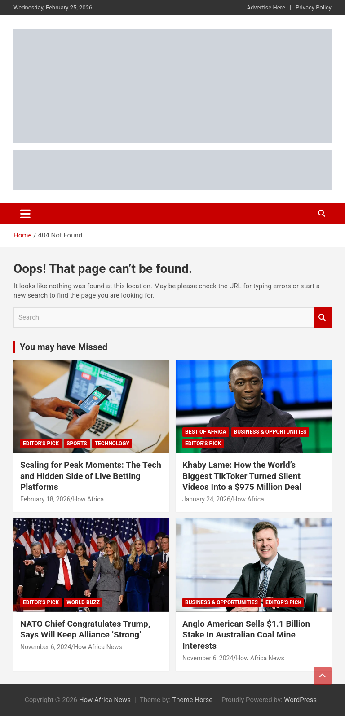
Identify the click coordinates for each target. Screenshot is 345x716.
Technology (112, 443)
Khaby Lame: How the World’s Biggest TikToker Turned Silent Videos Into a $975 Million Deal (241, 476)
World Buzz (83, 602)
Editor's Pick (41, 443)
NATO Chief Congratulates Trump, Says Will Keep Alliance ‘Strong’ (85, 629)
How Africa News (98, 646)
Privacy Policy (314, 7)
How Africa (88, 499)
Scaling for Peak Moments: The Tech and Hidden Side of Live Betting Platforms (90, 476)
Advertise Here (266, 7)
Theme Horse (192, 700)
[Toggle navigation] (25, 213)
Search (323, 317)
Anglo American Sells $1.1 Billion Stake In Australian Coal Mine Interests (246, 635)
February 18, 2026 (45, 499)
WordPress (300, 700)
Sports (76, 443)
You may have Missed (63, 347)
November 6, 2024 (45, 646)
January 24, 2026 (206, 499)
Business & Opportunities (270, 432)
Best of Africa (205, 432)
